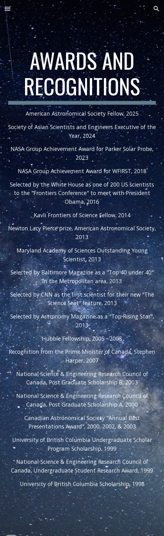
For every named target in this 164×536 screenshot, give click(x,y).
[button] (7, 8)
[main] (82, 268)
